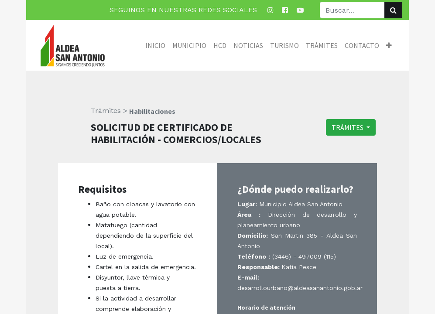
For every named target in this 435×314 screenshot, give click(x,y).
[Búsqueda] (393, 10)
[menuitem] (155, 45)
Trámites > (109, 110)
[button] (389, 45)
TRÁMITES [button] (348, 127)
